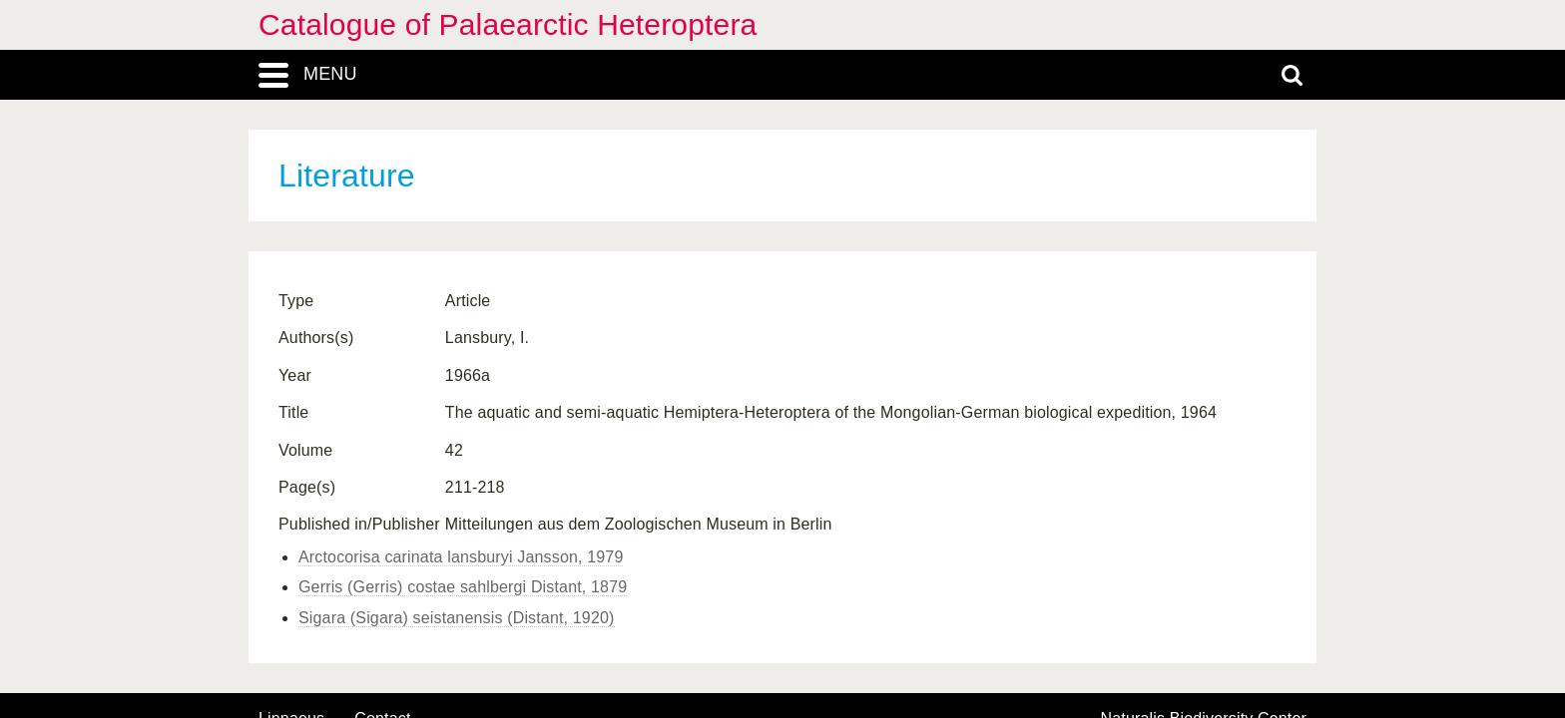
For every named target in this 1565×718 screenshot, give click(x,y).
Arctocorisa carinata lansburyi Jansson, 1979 (460, 556)
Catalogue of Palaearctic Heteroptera (508, 24)
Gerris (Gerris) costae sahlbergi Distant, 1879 (462, 586)
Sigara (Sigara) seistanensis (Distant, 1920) (456, 617)
